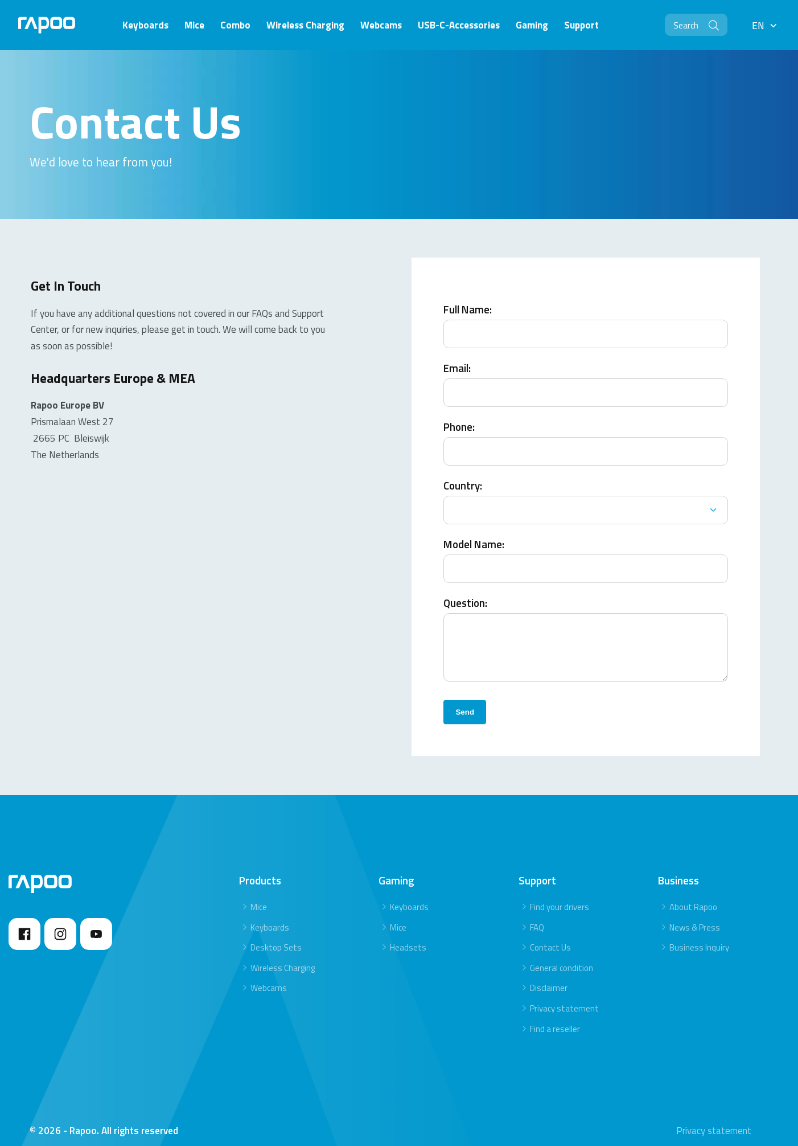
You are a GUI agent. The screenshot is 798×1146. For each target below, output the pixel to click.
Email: (457, 358)
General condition (561, 956)
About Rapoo (693, 896)
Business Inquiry (699, 936)
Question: (465, 592)
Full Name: (467, 299)
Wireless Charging (282, 956)
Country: (462, 475)
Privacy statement (564, 997)
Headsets (408, 936)
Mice (258, 896)
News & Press (694, 916)
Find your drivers (559, 896)
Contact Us (550, 936)
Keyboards (269, 916)
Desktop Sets (276, 936)
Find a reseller (555, 1017)
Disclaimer (548, 977)
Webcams (268, 977)
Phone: (459, 416)
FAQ (537, 916)
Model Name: (473, 534)
